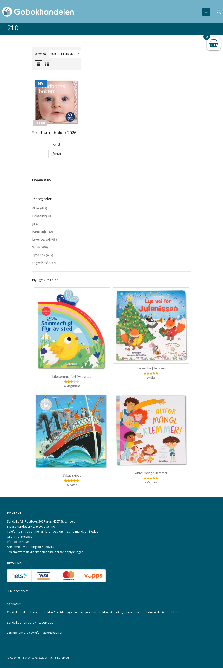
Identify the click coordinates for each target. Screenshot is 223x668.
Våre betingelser (18, 542)
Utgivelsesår (41, 263)
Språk (36, 247)
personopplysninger (69, 553)
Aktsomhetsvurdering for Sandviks (30, 547)
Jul (33, 224)
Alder (35, 208)
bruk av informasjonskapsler (43, 633)
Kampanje (39, 231)
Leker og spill (41, 239)
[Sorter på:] (65, 54)
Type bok (38, 255)
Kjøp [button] (58, 154)
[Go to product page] (56, 102)
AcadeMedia (45, 623)
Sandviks (13, 613)
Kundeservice (19, 591)
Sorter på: (40, 53)
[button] (206, 12)
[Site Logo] (38, 12)
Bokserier (39, 216)
